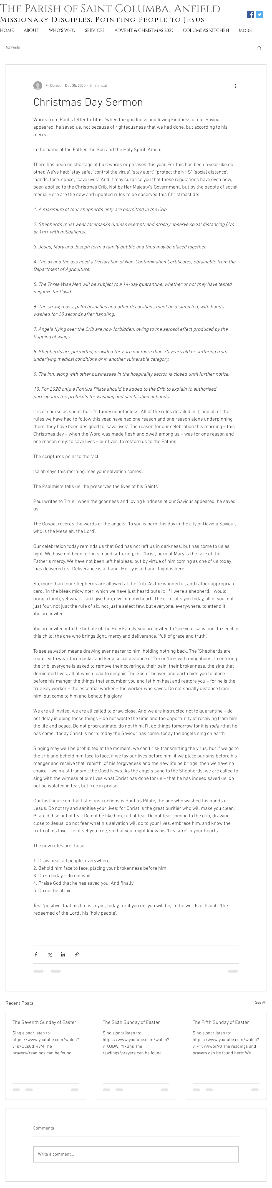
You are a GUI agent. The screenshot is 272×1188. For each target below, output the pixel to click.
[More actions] (235, 85)
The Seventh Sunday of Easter (44, 1023)
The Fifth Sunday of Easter (221, 1023)
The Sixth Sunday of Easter (131, 1023)
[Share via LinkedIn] (63, 954)
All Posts (13, 47)
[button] (259, 47)
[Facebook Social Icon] (250, 14)
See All (260, 1002)
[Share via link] (76, 954)
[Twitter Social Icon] (259, 14)
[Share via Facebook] (36, 954)
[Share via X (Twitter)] (49, 954)
